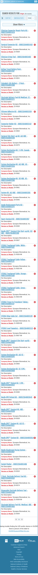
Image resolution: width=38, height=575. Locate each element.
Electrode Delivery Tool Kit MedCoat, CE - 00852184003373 (16, 98)
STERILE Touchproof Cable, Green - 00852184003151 (13, 289)
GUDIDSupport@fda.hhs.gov (19, 531)
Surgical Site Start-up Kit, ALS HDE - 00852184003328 (14, 137)
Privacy (19, 554)
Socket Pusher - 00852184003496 (14, 464)
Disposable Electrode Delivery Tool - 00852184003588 (14, 491)
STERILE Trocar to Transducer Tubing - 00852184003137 (15, 303)
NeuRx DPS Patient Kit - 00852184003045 (16, 397)
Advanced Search (19, 547)
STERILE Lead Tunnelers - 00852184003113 (17, 328)
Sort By (8, 18)
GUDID (19, 7)
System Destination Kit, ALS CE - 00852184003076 (13, 356)
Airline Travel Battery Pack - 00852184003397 (11, 70)
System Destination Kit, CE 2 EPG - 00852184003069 (13, 370)
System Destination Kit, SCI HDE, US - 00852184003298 (14, 179)
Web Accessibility (19, 559)
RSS (19, 549)
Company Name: (6, 37)
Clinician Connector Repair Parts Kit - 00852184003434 (15, 31)
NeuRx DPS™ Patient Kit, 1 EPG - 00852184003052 (13, 384)
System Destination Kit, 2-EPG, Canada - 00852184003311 (16, 151)
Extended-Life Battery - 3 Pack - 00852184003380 (13, 84)
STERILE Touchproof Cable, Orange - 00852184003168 (14, 275)
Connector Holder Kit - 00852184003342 (16, 124)
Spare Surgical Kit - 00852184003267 (15, 219)
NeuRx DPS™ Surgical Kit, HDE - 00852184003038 (12, 410)
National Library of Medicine (14, 1)
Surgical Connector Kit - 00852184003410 (17, 45)
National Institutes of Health (19, 564)
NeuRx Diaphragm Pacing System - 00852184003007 (13, 451)
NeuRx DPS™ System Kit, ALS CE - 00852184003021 (13, 424)
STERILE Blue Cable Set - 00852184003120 (17, 316)
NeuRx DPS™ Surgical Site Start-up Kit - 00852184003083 (16, 342)
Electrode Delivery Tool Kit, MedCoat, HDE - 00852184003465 (17, 506)
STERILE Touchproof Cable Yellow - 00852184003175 (13, 260)
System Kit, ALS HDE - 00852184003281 (15, 193)
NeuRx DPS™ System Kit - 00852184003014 (17, 438)
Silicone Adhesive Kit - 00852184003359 (16, 111)
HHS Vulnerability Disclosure (19, 561)
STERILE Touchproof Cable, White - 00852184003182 (13, 246)
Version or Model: (7, 39)
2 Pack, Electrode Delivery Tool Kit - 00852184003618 (14, 477)
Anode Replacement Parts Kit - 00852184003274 (12, 206)
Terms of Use (19, 557)
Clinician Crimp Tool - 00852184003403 (16, 57)
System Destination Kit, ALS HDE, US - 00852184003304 (14, 165)
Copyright (19, 552)
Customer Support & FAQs (19, 545)
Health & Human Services (19, 569)
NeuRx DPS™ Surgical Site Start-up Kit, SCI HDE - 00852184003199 (16, 232)
